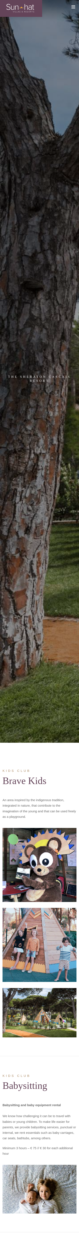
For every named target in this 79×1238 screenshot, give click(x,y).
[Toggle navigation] (73, 12)
